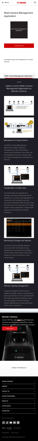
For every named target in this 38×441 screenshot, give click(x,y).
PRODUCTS (18, 401)
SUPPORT (18, 386)
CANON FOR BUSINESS (18, 396)
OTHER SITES (18, 411)
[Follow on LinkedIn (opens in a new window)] (18, 423)
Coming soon (19, 46)
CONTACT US (18, 391)
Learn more (9, 328)
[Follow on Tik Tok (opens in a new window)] (7, 423)
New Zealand (17, 428)
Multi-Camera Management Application (19, 76)
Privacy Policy (5, 432)
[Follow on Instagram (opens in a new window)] (3, 423)
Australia (9, 428)
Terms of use (14, 432)
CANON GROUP (18, 406)
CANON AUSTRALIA (18, 381)
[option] (19, 30)
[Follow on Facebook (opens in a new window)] (14, 423)
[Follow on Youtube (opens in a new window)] (10, 423)
